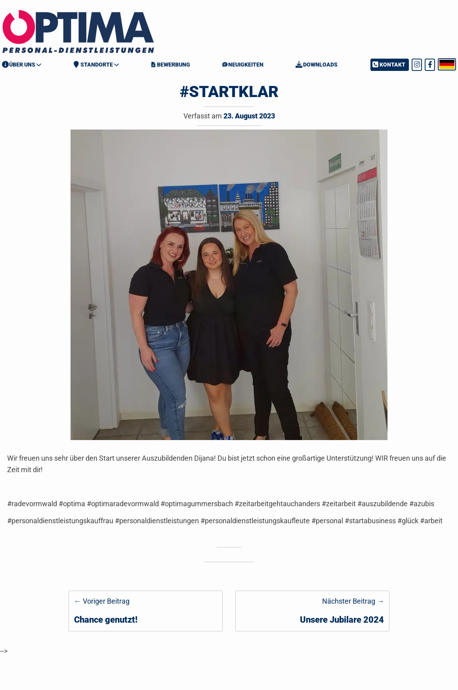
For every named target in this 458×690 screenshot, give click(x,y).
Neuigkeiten (242, 64)
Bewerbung (170, 64)
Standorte (93, 64)
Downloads (316, 64)
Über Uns (18, 64)
